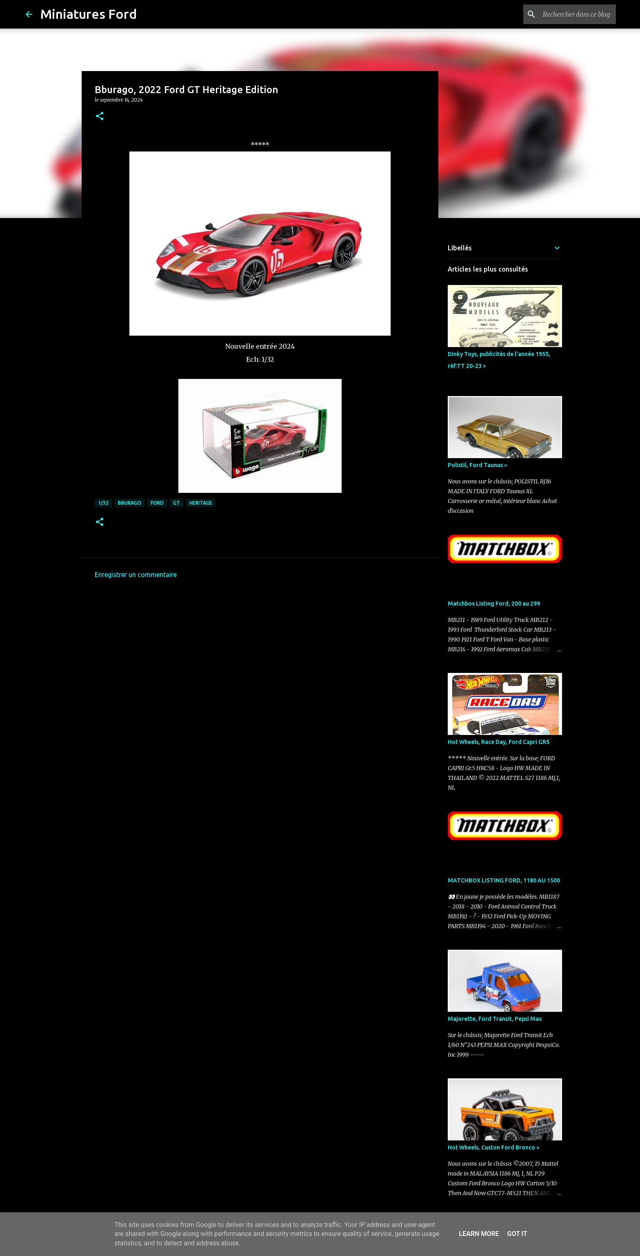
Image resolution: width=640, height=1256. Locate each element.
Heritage (200, 503)
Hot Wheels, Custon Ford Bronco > (494, 1147)
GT (176, 503)
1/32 (103, 503)
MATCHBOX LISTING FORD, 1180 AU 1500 (504, 880)
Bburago (129, 503)
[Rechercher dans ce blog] (573, 14)
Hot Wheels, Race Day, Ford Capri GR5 (498, 742)
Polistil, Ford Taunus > (477, 465)
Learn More (479, 1234)
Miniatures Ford (88, 14)
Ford (157, 503)
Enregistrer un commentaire (136, 574)
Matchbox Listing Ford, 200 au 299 (494, 603)
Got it (517, 1234)
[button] (99, 116)
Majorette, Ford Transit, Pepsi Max (495, 1018)
